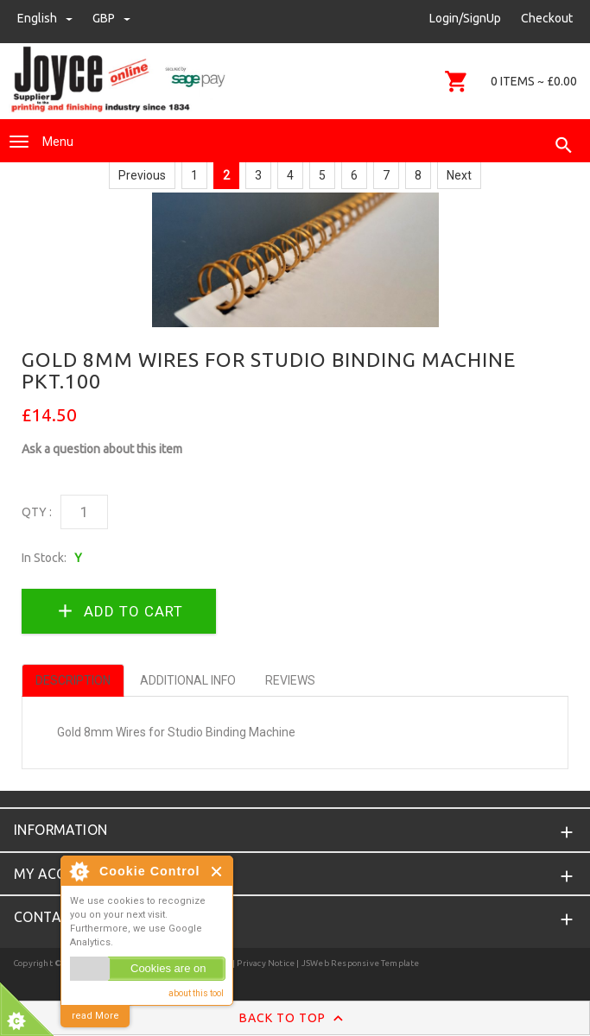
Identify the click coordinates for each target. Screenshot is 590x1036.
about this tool (196, 993)
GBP (111, 18)
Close (217, 871)
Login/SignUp (465, 18)
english (46, 18)
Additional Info (188, 680)
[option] (295, 260)
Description (73, 680)
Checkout (547, 18)
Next (459, 175)
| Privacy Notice (263, 963)
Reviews (290, 680)
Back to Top (295, 1019)
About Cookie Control (78, 871)
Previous (142, 175)
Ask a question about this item (102, 449)
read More (95, 1015)
